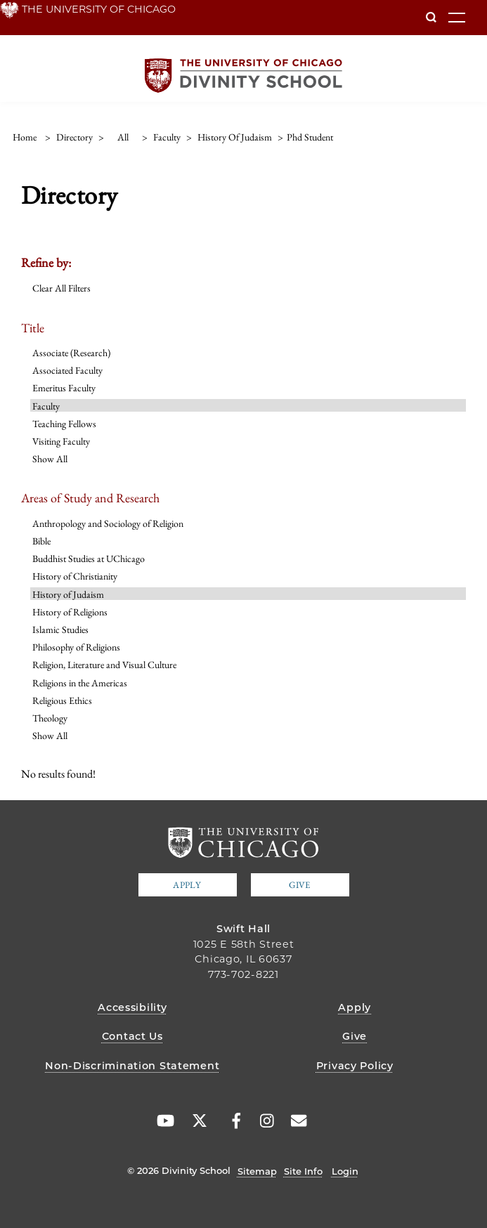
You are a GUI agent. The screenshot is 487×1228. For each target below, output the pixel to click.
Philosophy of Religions (76, 647)
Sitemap (257, 1171)
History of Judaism (68, 594)
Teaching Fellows (64, 423)
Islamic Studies (60, 629)
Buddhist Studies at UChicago (88, 558)
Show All (49, 458)
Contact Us (132, 1036)
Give (299, 885)
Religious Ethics (62, 700)
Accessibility (132, 1007)
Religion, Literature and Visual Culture (104, 664)
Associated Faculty (67, 370)
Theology (49, 718)
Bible (41, 541)
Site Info (303, 1171)
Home (25, 137)
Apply (187, 885)
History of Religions (70, 612)
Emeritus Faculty (64, 387)
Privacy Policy (355, 1065)
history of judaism (234, 137)
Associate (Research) (71, 352)
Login (345, 1171)
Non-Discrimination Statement (132, 1065)
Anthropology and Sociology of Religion (107, 523)
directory (74, 137)
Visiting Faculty (61, 441)
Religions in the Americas (79, 683)
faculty (167, 137)
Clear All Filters (61, 288)
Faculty (46, 406)
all (123, 137)
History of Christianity (74, 576)
